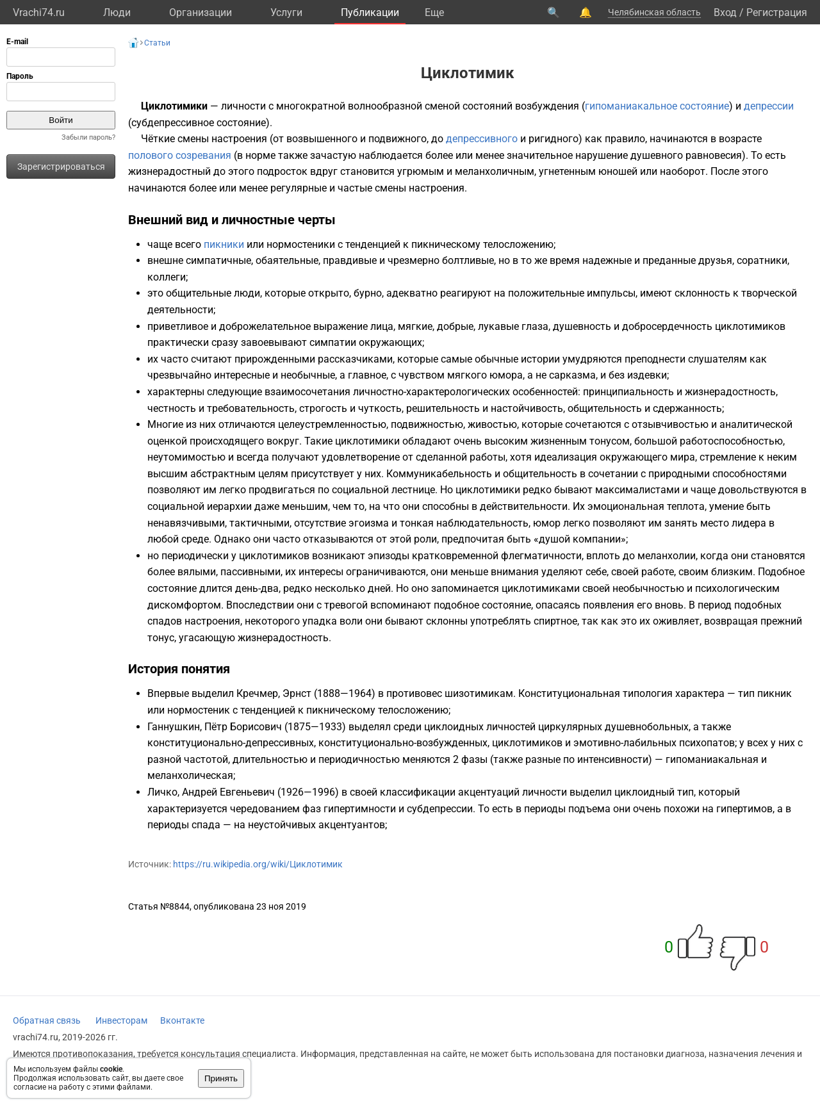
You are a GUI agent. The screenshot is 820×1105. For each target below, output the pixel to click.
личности (243, 106)
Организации (200, 12)
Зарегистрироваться (61, 166)
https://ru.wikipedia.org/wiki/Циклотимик (258, 864)
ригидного (553, 139)
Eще (434, 12)
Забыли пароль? (88, 137)
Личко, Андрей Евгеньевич (211, 792)
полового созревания (179, 155)
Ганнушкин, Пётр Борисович (214, 727)
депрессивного (482, 139)
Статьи (157, 42)
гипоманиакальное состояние (657, 106)
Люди (117, 12)
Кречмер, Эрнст (273, 693)
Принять (221, 1078)
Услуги (286, 12)
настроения (239, 139)
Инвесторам (121, 1020)
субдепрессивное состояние (198, 123)
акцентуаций (489, 792)
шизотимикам (479, 693)
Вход (725, 12)
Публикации (370, 12)
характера (700, 693)
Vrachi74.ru (39, 12)
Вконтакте (182, 1020)
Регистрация (776, 12)
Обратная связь (47, 1020)
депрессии (769, 106)
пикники (224, 244)
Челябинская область (654, 12)
